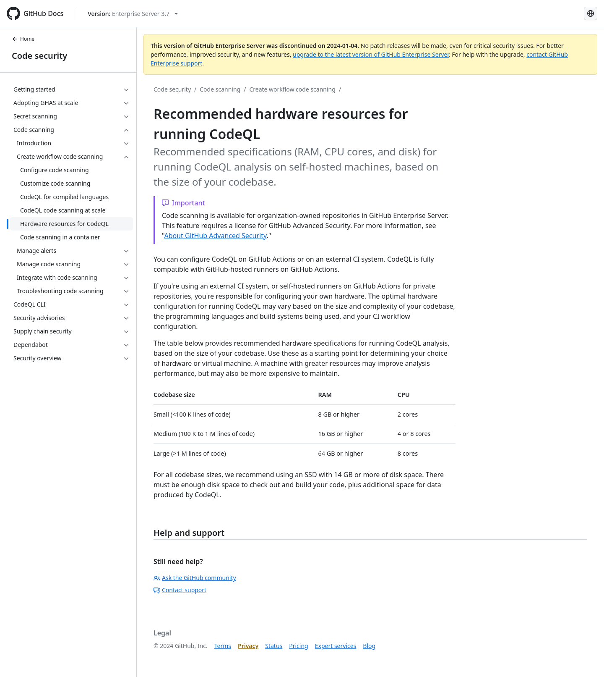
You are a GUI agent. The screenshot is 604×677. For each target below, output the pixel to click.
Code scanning (220, 89)
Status (273, 646)
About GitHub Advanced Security (215, 235)
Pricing (298, 646)
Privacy (248, 646)
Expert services (336, 646)
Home (23, 38)
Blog (369, 646)
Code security (39, 55)
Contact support (180, 590)
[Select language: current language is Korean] (590, 13)
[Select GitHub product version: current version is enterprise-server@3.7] (133, 13)
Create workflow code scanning (292, 89)
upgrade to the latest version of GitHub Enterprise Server (371, 54)
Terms (222, 646)
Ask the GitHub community (195, 578)
